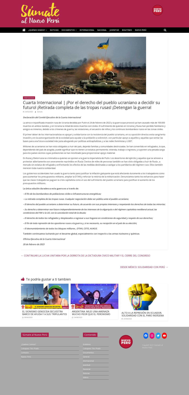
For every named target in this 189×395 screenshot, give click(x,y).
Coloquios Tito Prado (30, 348)
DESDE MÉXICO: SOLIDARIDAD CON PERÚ (144, 267)
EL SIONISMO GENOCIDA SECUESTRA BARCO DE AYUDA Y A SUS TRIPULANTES (44, 313)
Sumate (40, 112)
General (86, 356)
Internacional (87, 30)
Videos (85, 377)
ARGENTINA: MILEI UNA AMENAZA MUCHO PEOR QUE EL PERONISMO (91, 313)
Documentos (68, 30)
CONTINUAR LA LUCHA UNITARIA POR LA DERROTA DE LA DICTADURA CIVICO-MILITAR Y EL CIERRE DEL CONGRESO (85, 255)
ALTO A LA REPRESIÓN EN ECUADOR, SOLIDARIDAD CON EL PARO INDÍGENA (143, 314)
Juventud (114, 30)
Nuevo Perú (140, 30)
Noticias (54, 30)
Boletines (127, 30)
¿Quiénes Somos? (36, 30)
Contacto (25, 352)
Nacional (101, 30)
